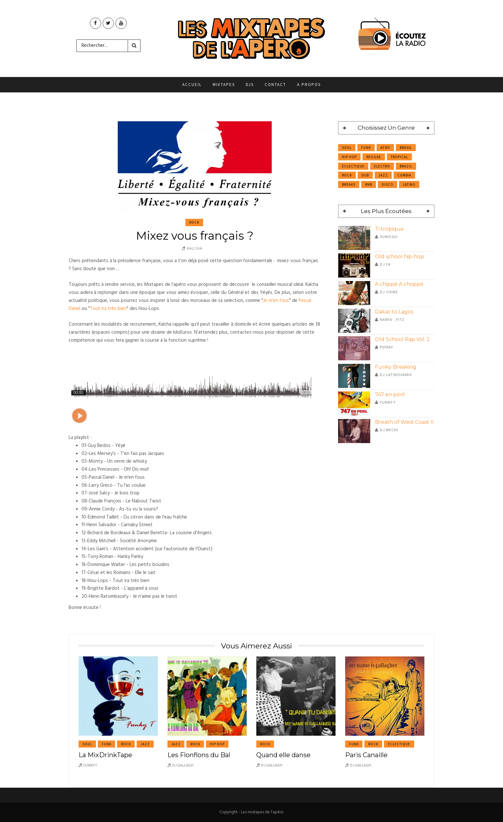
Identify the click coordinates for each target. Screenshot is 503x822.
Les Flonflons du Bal (198, 755)
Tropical (399, 157)
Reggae (373, 157)
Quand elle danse (283, 755)
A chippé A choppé (399, 284)
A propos (309, 84)
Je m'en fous (276, 300)
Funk (366, 147)
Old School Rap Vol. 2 (402, 339)
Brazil (406, 166)
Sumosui (389, 236)
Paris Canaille (366, 755)
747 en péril (390, 394)
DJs (250, 84)
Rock (194, 222)
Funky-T (388, 402)
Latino (409, 184)
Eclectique (353, 166)
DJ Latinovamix (396, 374)
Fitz (400, 319)
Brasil (406, 147)
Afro (385, 147)
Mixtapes (224, 84)
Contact (275, 84)
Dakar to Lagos (394, 312)
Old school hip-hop (399, 256)
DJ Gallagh (182, 765)
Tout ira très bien (108, 309)
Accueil (192, 84)
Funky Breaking (395, 367)
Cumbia (404, 175)
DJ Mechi (389, 429)
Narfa (386, 319)
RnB (368, 184)
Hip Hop (349, 157)
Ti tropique (389, 229)
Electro (382, 166)
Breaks (348, 184)
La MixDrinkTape (105, 755)
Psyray (386, 347)
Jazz (383, 175)
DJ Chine (389, 291)
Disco (387, 184)
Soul (347, 147)
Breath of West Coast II (404, 422)
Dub (365, 175)
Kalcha (194, 248)
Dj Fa (385, 264)
